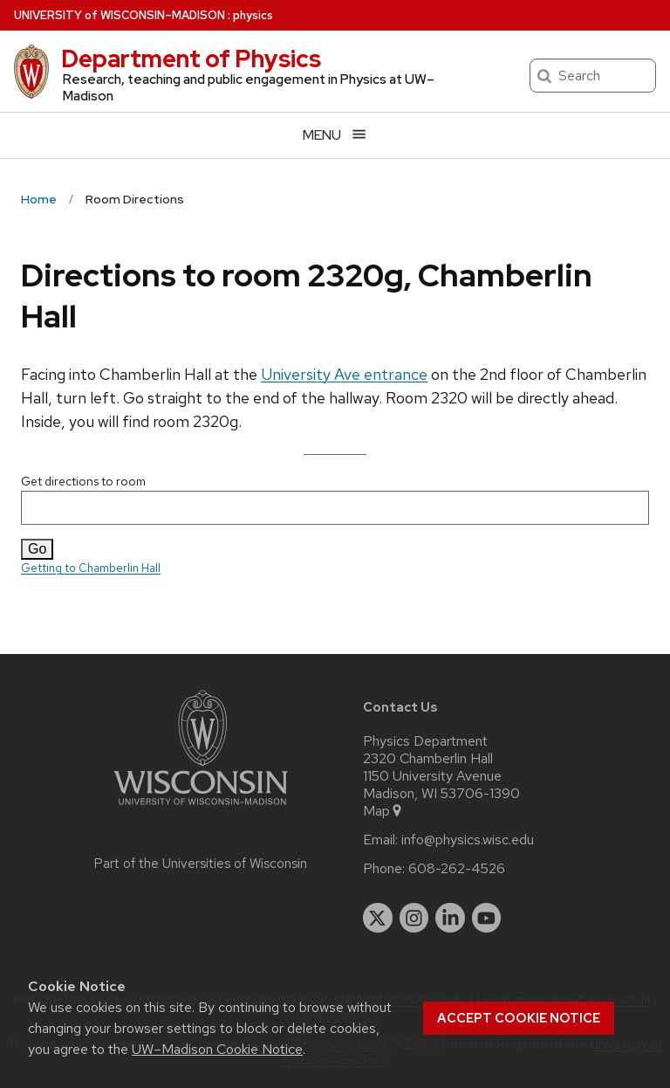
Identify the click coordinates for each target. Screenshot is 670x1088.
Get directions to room (335, 499)
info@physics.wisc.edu (467, 840)
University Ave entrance (344, 374)
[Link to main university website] (200, 808)
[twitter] (378, 918)
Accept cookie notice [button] (518, 1018)
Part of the (200, 863)
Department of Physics (191, 58)
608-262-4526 (456, 869)
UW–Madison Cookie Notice (217, 1049)
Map (383, 811)
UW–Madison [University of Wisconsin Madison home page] (119, 15)
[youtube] (487, 918)
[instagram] (414, 918)
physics (253, 15)
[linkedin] (450, 918)
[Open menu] (335, 135)
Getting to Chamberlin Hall (91, 568)
